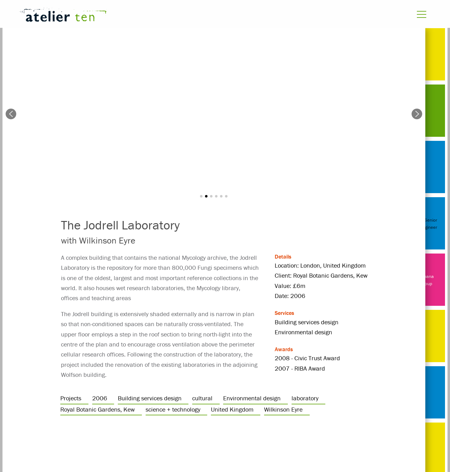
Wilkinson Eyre (283, 409)
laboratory (305, 398)
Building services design (150, 398)
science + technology (173, 409)
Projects (70, 398)
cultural (202, 398)
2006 (99, 398)
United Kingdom (232, 409)
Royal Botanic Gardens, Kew (97, 409)
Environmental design (252, 398)
